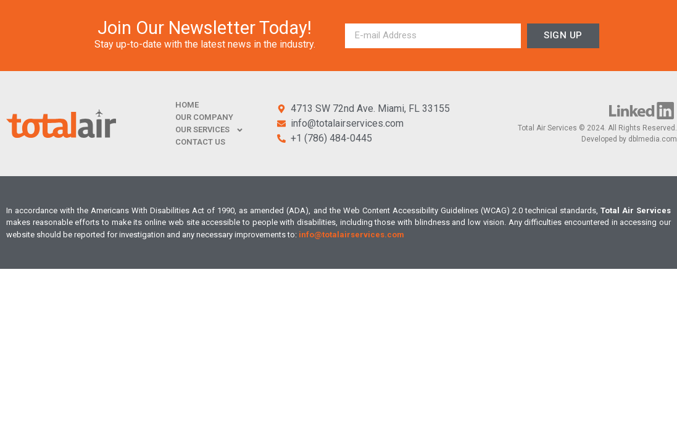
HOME (187, 104)
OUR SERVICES (209, 130)
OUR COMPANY (204, 117)
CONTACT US (200, 141)
